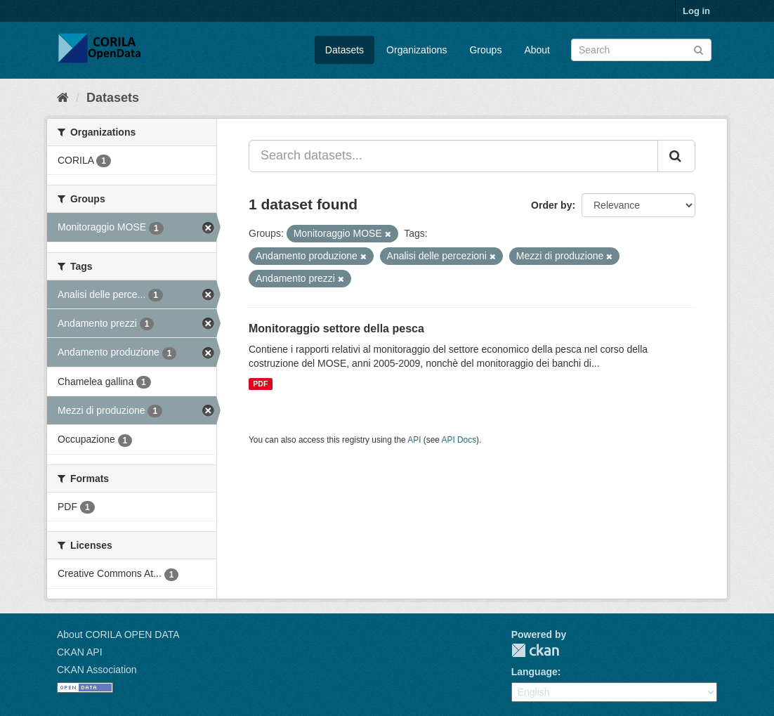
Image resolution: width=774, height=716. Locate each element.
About (537, 50)
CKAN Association (97, 669)
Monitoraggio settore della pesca (336, 328)
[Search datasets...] (453, 156)
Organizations (416, 50)
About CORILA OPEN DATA (118, 634)
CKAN (535, 650)
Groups (485, 50)
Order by (551, 205)
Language (534, 671)
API (414, 440)
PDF (260, 383)
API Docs (459, 440)
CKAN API (80, 652)
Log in (696, 11)
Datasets (344, 50)
